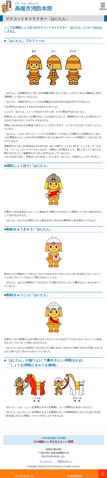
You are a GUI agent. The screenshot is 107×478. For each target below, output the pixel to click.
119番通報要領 (74, 476)
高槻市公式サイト (65, 461)
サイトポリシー (46, 461)
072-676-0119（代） (25, 476)
